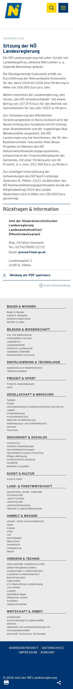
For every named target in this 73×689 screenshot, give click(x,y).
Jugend (11, 410)
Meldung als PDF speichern (26, 275)
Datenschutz (53, 648)
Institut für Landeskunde (20, 348)
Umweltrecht (13, 544)
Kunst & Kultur (14, 479)
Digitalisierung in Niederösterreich (25, 367)
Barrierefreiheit (23, 648)
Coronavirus (13, 442)
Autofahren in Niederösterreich (23, 574)
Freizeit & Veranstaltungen (20, 383)
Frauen (10, 403)
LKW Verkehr (13, 587)
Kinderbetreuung (16, 413)
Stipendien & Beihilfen (18, 351)
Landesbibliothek (16, 345)
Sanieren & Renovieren (19, 318)
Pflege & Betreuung (17, 456)
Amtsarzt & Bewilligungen (20, 446)
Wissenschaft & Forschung (21, 354)
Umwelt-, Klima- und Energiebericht (25, 521)
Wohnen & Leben (16, 322)
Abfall (10, 524)
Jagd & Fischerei (15, 498)
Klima (10, 531)
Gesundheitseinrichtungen (20, 449)
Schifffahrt (12, 600)
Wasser (10, 551)
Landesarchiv (14, 341)
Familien (11, 400)
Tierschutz (12, 430)
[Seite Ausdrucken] (6, 683)
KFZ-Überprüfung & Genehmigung (25, 584)
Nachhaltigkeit (14, 538)
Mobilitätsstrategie (16, 594)
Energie (11, 528)
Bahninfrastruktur (16, 577)
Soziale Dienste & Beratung (21, 459)
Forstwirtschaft (15, 495)
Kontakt (48, 652)
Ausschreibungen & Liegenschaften (25, 620)
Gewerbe (11, 623)
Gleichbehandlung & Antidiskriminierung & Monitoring (35, 406)
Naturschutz (13, 541)
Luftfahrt (11, 590)
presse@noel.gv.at (32, 252)
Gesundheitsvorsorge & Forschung (25, 452)
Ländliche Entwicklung (18, 505)
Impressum (28, 652)
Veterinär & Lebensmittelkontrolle (24, 508)
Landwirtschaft (15, 501)
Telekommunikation (17, 371)
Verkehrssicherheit (16, 604)
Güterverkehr (14, 580)
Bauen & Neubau (15, 312)
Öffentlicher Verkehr (17, 597)
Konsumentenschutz (17, 416)
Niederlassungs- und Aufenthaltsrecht (27, 423)
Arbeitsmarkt (13, 617)
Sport (10, 387)
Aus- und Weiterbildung (19, 334)
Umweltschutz (14, 548)
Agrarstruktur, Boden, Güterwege (24, 491)
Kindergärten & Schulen (19, 338)
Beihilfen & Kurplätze (18, 466)
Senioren (11, 426)
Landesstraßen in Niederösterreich (25, 570)
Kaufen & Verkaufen (17, 315)
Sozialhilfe (12, 462)
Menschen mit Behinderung (21, 420)
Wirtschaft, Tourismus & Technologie (26, 633)
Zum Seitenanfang (54, 285)
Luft (9, 534)
